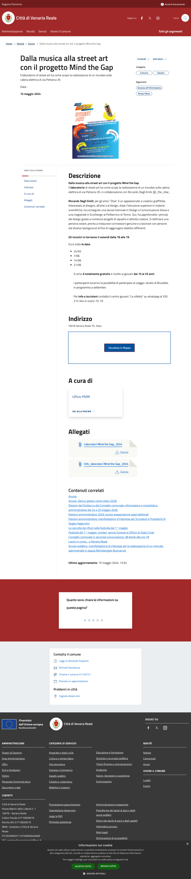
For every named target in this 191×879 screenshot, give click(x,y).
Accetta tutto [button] (83, 866)
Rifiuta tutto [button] (108, 866)
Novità (20, 44)
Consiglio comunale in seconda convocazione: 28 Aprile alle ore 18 (108, 537)
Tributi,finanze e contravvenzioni (114, 764)
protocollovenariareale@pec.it (24, 840)
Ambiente (101, 770)
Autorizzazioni (104, 781)
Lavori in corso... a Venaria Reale (87, 541)
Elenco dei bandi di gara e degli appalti (117, 821)
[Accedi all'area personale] (173, 4)
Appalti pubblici (57, 776)
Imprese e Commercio (61, 770)
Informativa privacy (106, 826)
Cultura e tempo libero (61, 758)
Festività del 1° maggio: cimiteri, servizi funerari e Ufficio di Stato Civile (111, 532)
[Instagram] (156, 18)
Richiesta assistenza (60, 822)
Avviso (72, 496)
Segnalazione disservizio (62, 810)
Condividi (143, 59)
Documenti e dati (11, 787)
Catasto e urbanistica (60, 782)
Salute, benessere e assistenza (113, 776)
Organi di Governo (12, 753)
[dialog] (95, 859)
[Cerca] (185, 18)
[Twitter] (148, 18)
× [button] (187, 844)
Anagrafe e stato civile (61, 753)
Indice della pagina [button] (33, 170)
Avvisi (31, 44)
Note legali (102, 832)
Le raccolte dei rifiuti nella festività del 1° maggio (98, 528)
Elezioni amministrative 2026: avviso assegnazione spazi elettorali (108, 514)
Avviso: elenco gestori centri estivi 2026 (92, 501)
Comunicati (149, 758)
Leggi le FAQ (56, 816)
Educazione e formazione (109, 752)
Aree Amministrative (13, 758)
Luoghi (147, 780)
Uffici (5, 764)
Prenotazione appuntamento (64, 804)
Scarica (121, 452)
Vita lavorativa (57, 764)
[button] (95, 873)
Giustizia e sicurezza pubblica (112, 758)
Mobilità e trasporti (59, 787)
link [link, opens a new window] (126, 859)
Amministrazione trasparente (112, 804)
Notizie (147, 753)
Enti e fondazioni (11, 770)
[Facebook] (140, 18)
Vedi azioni (160, 59)
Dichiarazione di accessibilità (111, 838)
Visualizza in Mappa (119, 348)
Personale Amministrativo (16, 782)
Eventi (146, 786)
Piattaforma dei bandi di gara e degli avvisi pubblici (115, 812)
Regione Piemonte (12, 4)
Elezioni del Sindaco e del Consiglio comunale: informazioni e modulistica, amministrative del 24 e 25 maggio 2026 (113, 507)
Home (9, 44)
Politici (5, 776)
